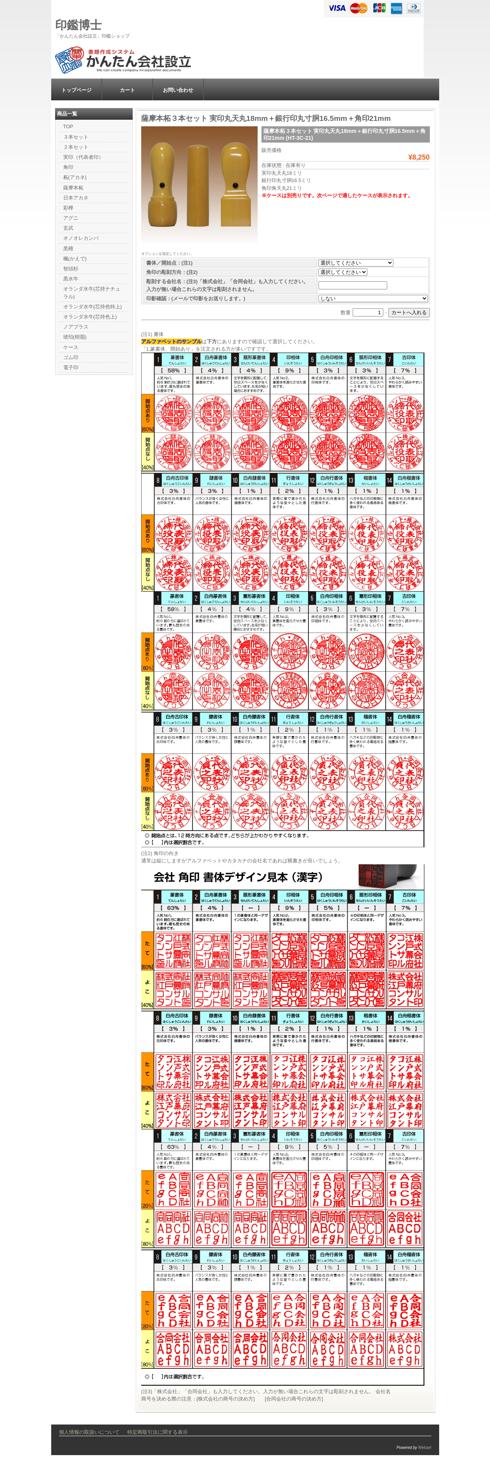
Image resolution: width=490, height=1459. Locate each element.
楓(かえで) (75, 259)
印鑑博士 (78, 25)
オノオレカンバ (81, 238)
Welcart (424, 1447)
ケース (70, 347)
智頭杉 (70, 269)
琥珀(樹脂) (75, 337)
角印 (68, 167)
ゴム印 (70, 357)
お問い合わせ (178, 90)
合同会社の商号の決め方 (294, 1399)
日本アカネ (75, 198)
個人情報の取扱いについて (89, 1432)
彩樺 (68, 208)
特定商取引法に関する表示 (157, 1432)
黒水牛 (70, 279)
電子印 (70, 367)
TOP (68, 126)
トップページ (76, 90)
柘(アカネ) (75, 177)
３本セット (75, 137)
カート (127, 90)
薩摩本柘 (73, 188)
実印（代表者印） (83, 157)
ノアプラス (75, 327)
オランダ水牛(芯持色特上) (92, 307)
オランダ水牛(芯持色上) (90, 317)
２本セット (75, 147)
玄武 (68, 228)
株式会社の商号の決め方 (225, 1399)
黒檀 (68, 248)
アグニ (70, 218)
